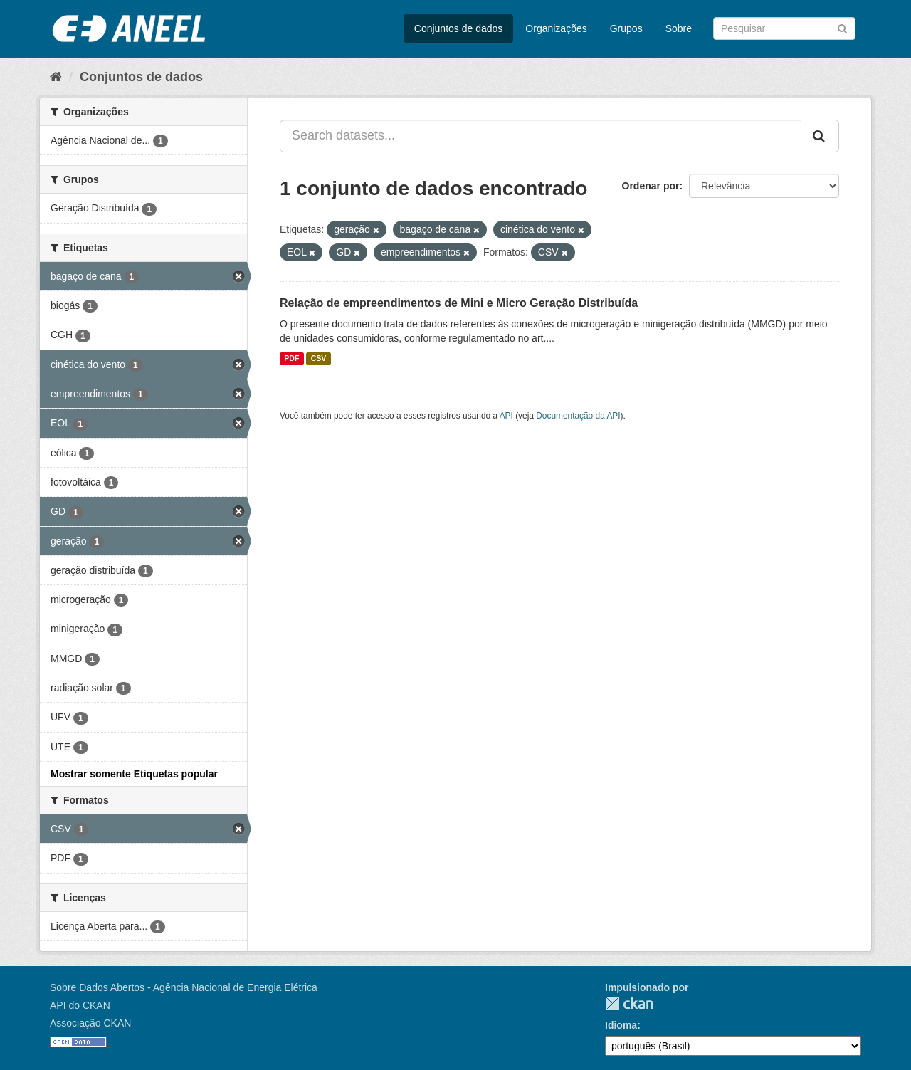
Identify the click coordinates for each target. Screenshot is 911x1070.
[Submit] (842, 27)
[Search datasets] (784, 28)
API (506, 416)
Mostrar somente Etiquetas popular (134, 774)
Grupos (626, 28)
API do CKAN (80, 1005)
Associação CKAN (90, 1023)
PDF (291, 359)
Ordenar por (651, 186)
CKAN (629, 1003)
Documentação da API (578, 416)
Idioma (621, 1025)
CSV (319, 359)
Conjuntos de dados (458, 28)
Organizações (555, 28)
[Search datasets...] (540, 136)
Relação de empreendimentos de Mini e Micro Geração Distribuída (459, 303)
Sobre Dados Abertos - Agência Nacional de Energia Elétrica (183, 987)
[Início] (56, 77)
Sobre (678, 28)
